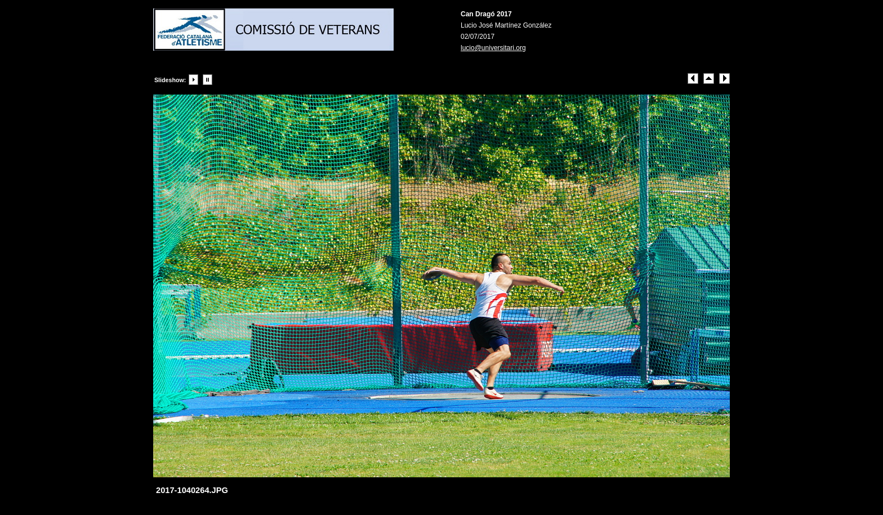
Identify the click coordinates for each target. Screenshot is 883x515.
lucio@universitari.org (493, 48)
